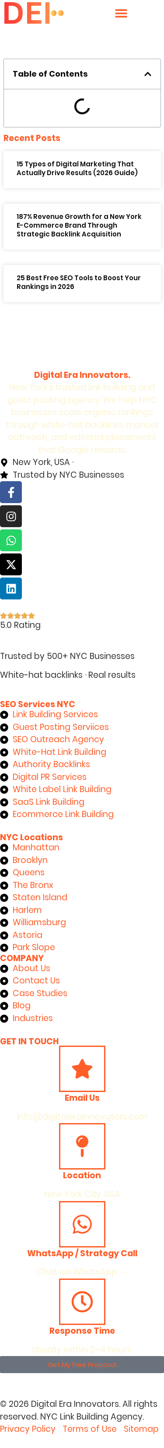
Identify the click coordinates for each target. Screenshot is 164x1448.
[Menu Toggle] (121, 13)
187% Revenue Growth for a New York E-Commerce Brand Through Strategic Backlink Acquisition (79, 225)
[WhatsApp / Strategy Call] (82, 1224)
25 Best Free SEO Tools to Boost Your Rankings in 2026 (79, 282)
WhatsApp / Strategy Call (82, 1253)
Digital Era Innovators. (82, 375)
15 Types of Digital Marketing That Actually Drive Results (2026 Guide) (77, 168)
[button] (148, 74)
